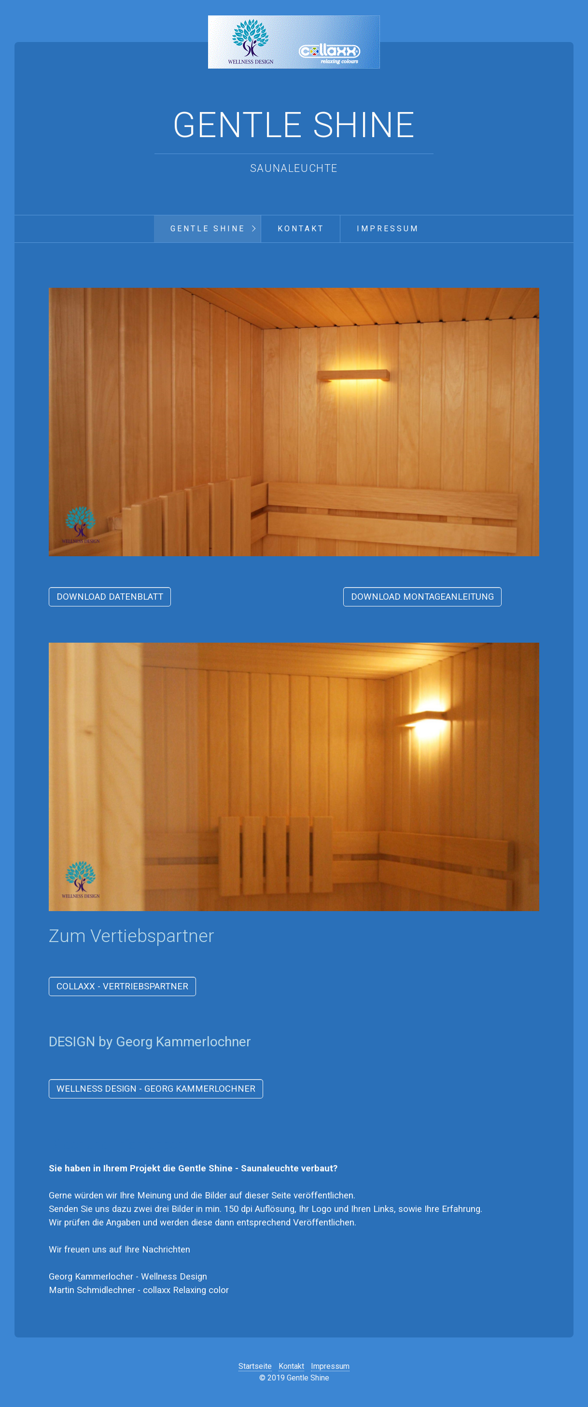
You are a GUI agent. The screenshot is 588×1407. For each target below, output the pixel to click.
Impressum (388, 228)
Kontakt (301, 228)
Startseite (255, 1366)
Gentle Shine (293, 125)
